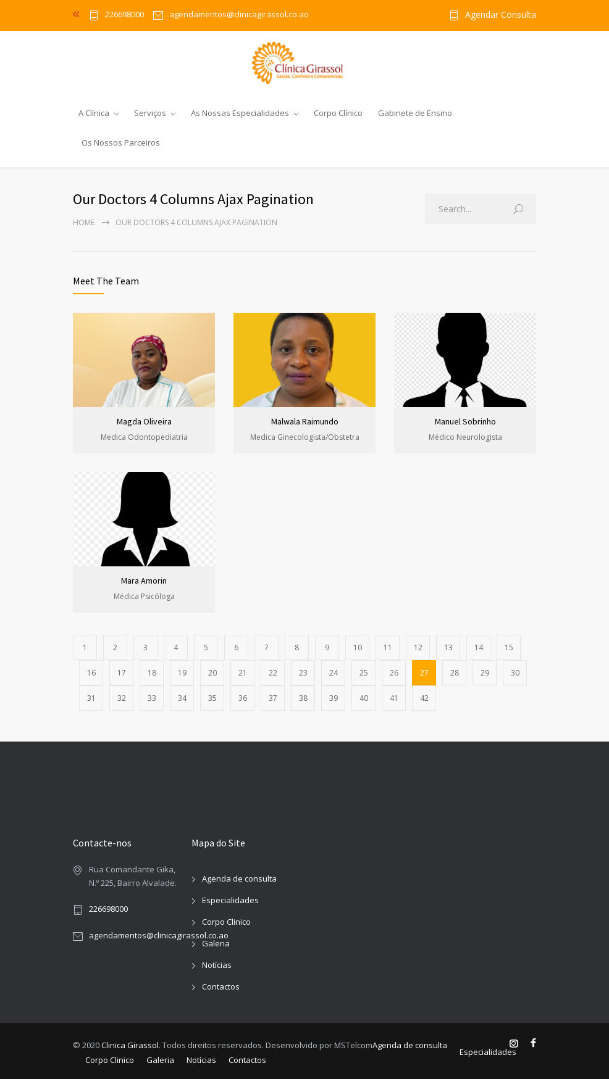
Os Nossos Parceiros (121, 142)
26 (394, 673)
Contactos (221, 986)
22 (273, 673)
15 (509, 647)
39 (333, 698)
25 (363, 673)
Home (83, 222)
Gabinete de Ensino (415, 112)
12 (418, 647)
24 (333, 673)
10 (357, 647)
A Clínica (93, 112)
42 (424, 698)
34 (182, 698)
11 (388, 647)
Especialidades (230, 900)
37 (273, 698)
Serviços (150, 112)
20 (212, 673)
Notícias (217, 964)
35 (212, 698)
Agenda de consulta (239, 878)
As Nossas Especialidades (240, 112)
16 (91, 673)
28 (454, 673)
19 (182, 673)
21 (242, 673)
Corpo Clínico (338, 112)
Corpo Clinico (226, 921)
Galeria (216, 943)
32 (121, 698)
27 (424, 673)
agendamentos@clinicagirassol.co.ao (159, 935)
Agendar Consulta (500, 15)
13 (448, 647)
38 (303, 698)
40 (363, 698)
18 (152, 673)
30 (515, 673)
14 (478, 647)
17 (121, 673)
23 (303, 673)
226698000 (124, 15)
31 (91, 698)
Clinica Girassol (130, 1045)
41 (394, 698)
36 (242, 698)
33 (152, 698)
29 (485, 673)
